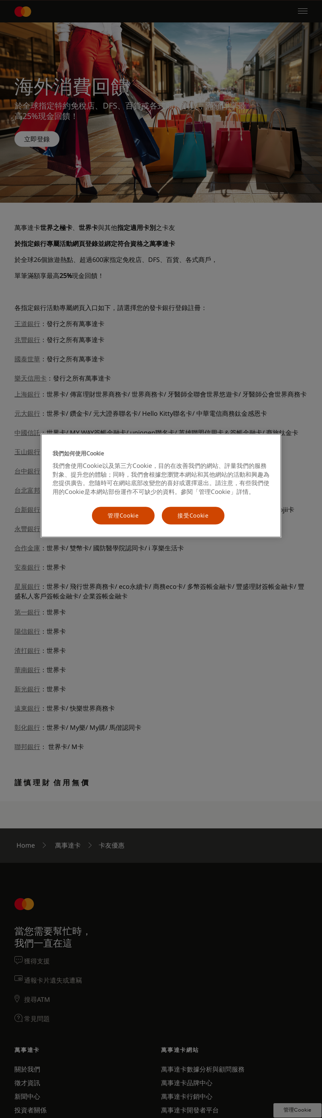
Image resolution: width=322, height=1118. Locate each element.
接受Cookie (193, 516)
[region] (161, 486)
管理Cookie (123, 516)
